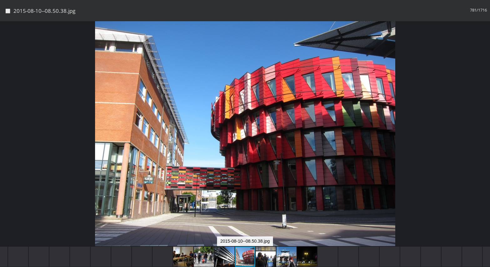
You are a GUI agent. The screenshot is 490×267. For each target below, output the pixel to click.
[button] (484, 37)
